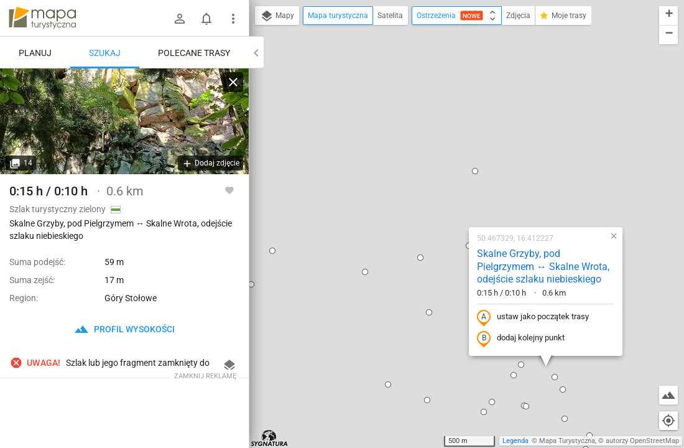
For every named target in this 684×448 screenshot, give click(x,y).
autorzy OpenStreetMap (642, 441)
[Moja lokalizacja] (668, 420)
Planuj (35, 53)
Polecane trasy (194, 53)
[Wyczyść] (233, 82)
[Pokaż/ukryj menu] (233, 19)
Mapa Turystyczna (567, 441)
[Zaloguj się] (180, 19)
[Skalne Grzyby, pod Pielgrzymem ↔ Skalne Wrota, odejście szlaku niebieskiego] (124, 121)
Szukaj (105, 53)
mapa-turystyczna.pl (42, 18)
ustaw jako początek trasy (453, 169)
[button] (285, 124)
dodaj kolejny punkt (441, 191)
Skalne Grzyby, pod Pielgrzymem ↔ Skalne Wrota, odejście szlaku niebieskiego (463, 119)
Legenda (515, 441)
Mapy (277, 16)
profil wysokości (124, 329)
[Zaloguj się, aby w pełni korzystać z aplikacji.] (229, 190)
